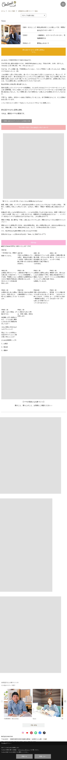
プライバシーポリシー (23, 750)
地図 (45, 739)
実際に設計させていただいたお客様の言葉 (17, 121)
